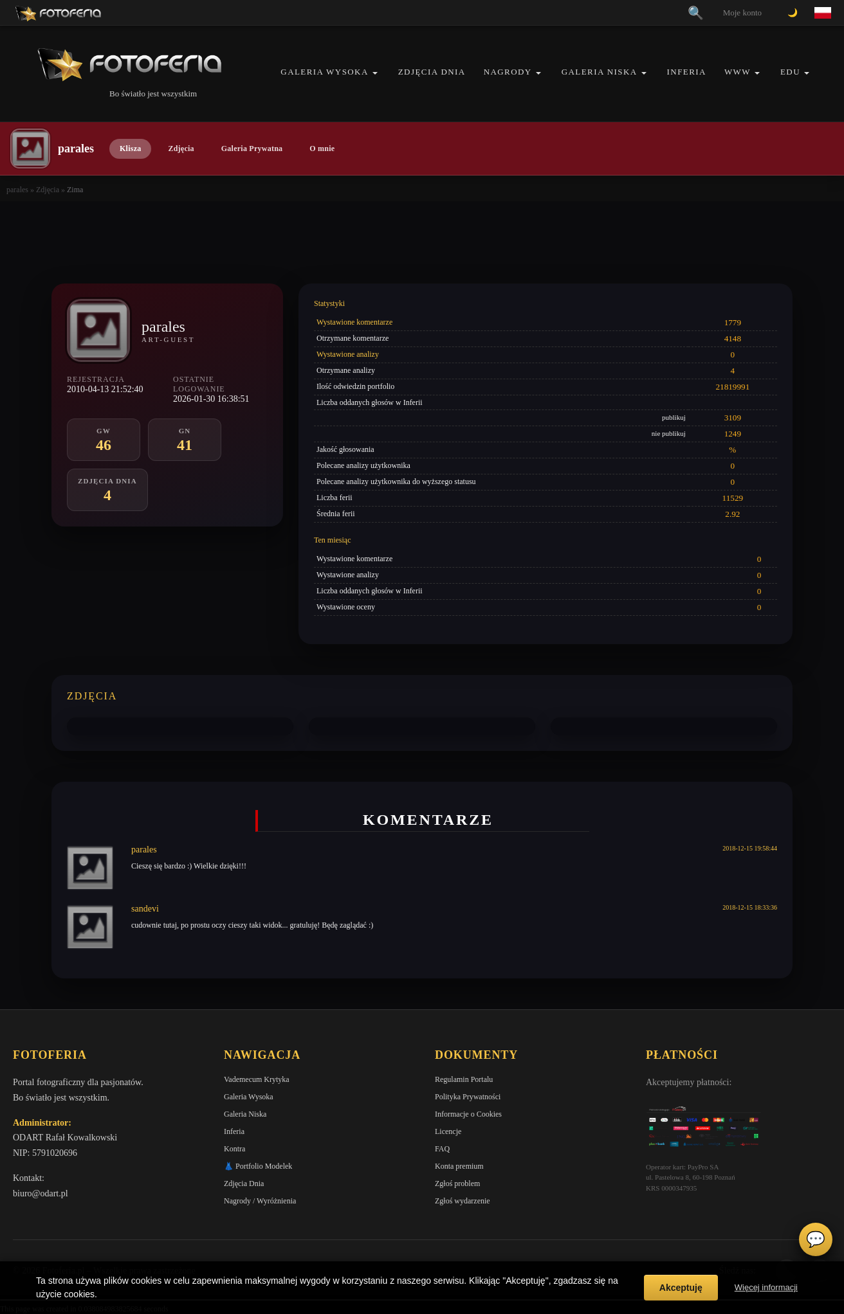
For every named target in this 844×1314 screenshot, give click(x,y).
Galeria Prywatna (252, 148)
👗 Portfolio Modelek (258, 1166)
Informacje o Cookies (468, 1114)
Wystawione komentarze (354, 322)
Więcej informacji (766, 1287)
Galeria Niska (600, 71)
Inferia (686, 71)
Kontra (234, 1148)
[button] (375, 73)
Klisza (130, 148)
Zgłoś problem (457, 1183)
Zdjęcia (181, 148)
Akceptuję (680, 1287)
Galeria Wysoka (324, 71)
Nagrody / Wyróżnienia (260, 1200)
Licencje (448, 1131)
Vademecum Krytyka (256, 1079)
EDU (790, 71)
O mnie (322, 148)
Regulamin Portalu (464, 1079)
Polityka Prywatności (467, 1096)
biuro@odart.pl (40, 1193)
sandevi (145, 909)
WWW (737, 71)
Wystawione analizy (347, 354)
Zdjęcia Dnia (432, 71)
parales (17, 189)
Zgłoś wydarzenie (462, 1200)
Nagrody (508, 71)
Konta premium (459, 1166)
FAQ (442, 1148)
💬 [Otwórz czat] (815, 1239)
